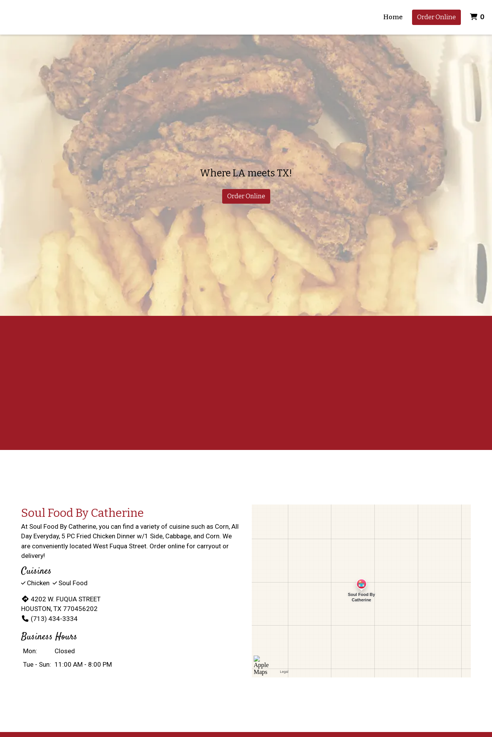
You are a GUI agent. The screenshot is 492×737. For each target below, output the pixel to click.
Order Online (436, 17)
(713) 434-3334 (49, 618)
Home (393, 17)
